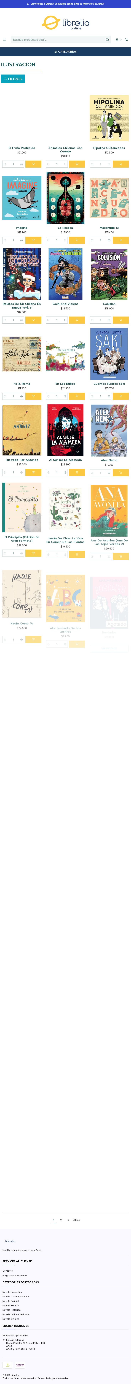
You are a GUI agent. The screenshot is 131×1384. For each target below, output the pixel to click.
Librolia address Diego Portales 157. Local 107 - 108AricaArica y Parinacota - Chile (23, 1344)
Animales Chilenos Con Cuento (65, 150)
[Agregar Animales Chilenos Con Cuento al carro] (77, 164)
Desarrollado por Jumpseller (53, 1378)
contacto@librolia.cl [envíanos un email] (15, 1335)
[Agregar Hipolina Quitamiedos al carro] (121, 164)
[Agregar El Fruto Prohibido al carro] (33, 164)
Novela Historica (11, 1309)
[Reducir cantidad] (4, 164)
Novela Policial (10, 1301)
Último (76, 1220)
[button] (13, 79)
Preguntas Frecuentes (14, 1275)
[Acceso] (119, 39)
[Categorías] (65, 51)
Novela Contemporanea (15, 1296)
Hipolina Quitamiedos (109, 148)
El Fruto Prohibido (22, 148)
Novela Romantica (12, 1292)
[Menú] (4, 39)
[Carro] (126, 39)
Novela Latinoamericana (16, 1314)
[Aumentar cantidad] (21, 164)
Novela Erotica (10, 1305)
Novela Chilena (10, 1318)
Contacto (7, 1270)
